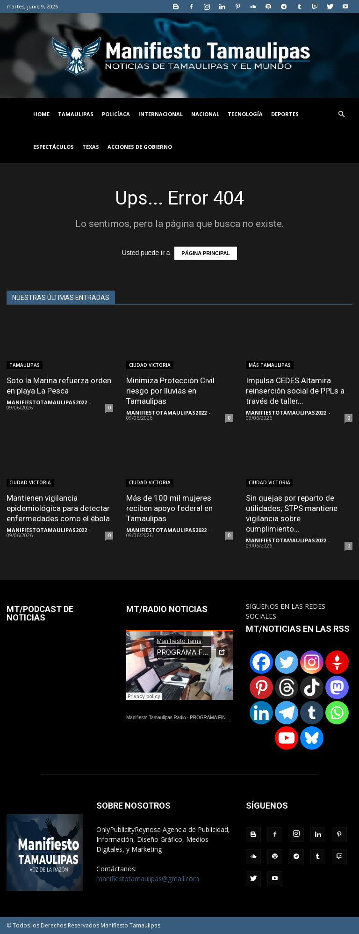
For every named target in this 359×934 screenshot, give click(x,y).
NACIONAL (205, 113)
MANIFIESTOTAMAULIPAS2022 (47, 402)
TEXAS (90, 146)
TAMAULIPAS (75, 113)
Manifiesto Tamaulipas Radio (156, 717)
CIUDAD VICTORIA (150, 365)
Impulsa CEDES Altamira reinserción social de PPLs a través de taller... (295, 391)
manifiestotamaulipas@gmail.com (147, 878)
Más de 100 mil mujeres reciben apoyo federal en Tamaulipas (169, 508)
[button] (341, 114)
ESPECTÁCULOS (53, 146)
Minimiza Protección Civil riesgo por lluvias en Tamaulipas (170, 391)
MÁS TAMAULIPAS (270, 365)
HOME (41, 113)
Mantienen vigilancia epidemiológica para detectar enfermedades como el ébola (58, 508)
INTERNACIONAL (160, 113)
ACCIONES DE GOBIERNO (140, 146)
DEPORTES (285, 113)
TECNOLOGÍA (245, 113)
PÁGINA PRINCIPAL (205, 253)
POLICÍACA (116, 113)
